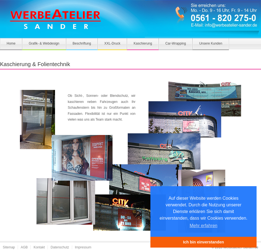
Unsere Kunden (210, 43)
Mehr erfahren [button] (204, 225)
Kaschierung (143, 43)
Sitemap (9, 247)
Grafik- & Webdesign (44, 43)
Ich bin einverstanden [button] (203, 242)
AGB (24, 247)
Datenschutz (60, 247)
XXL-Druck (112, 43)
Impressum (83, 247)
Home (11, 43)
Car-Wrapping (175, 43)
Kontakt (39, 247)
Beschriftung (82, 43)
